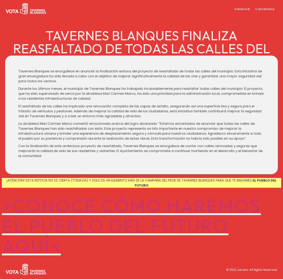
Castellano (265, 9)
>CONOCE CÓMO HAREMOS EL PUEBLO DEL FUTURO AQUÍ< (131, 225)
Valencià (242, 9)
